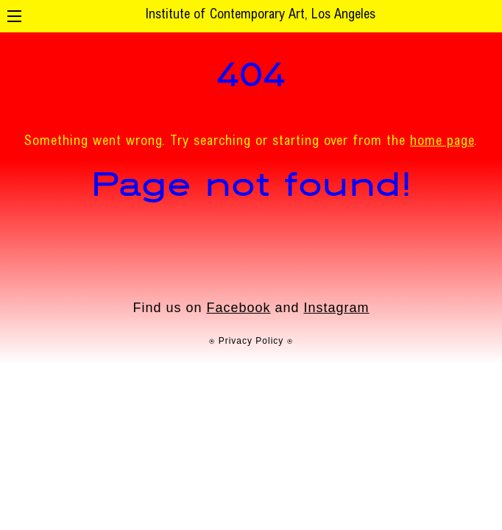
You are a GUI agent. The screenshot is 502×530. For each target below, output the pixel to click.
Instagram (337, 307)
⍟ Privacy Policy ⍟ (250, 341)
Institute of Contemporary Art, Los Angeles (260, 15)
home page (442, 142)
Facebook (238, 307)
